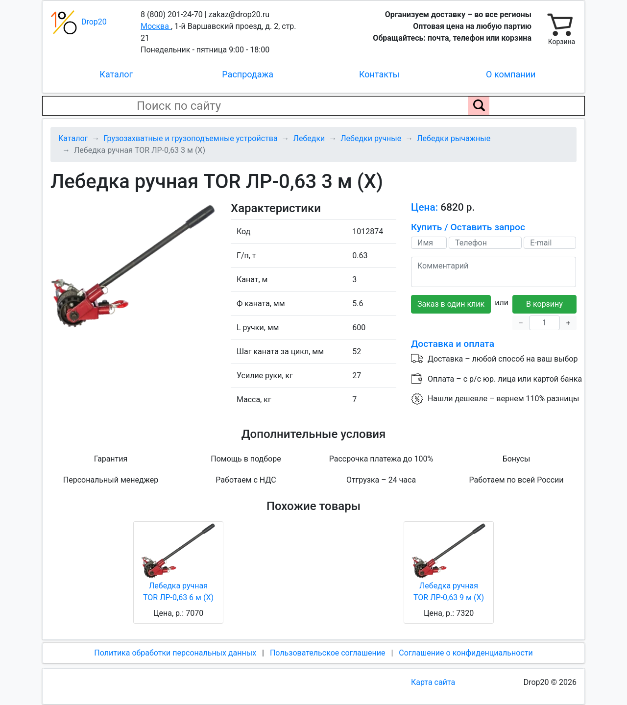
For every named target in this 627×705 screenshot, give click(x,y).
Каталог (116, 74)
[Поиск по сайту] (478, 106)
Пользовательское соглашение (328, 652)
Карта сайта (433, 682)
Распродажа (247, 74)
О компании (510, 74)
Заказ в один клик (450, 304)
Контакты (379, 74)
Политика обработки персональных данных (175, 652)
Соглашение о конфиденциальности (465, 652)
